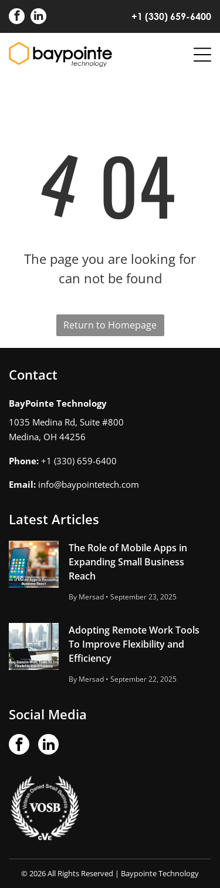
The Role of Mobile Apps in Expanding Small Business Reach (128, 561)
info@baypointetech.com (88, 484)
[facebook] (17, 17)
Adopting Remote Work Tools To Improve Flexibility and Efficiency (134, 644)
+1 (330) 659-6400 (171, 16)
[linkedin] (38, 17)
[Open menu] (202, 54)
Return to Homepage (110, 325)
